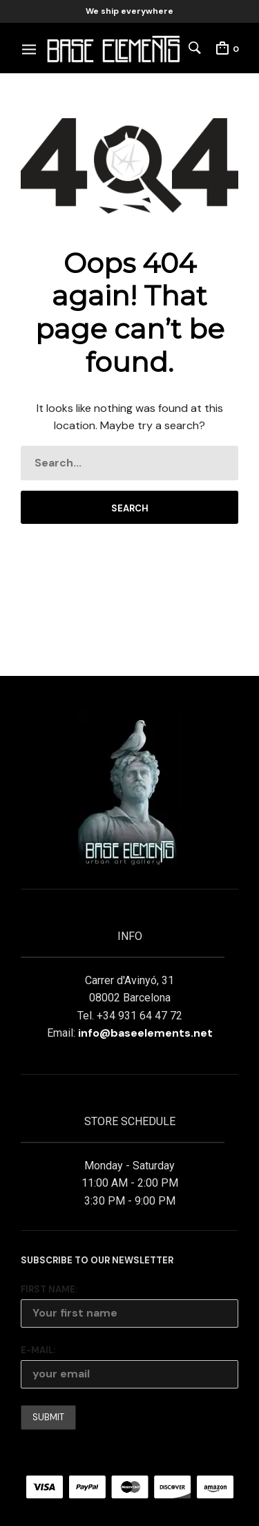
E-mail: (38, 1350)
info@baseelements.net (145, 1033)
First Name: (49, 1289)
